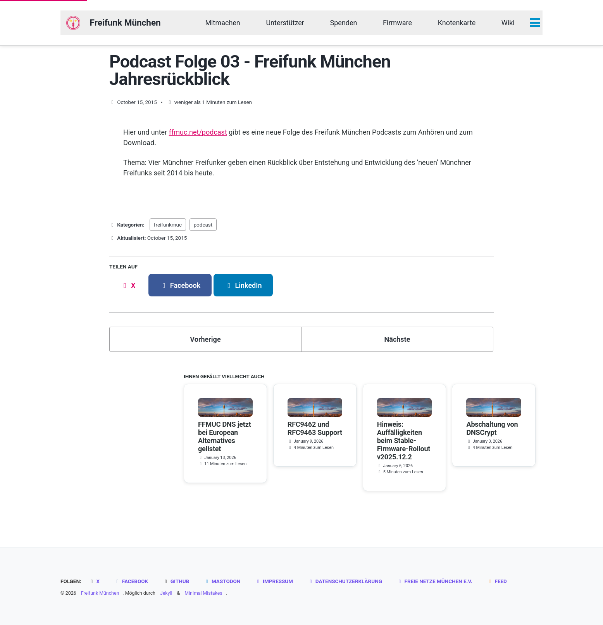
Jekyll (166, 593)
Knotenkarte (457, 23)
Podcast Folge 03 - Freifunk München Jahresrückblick (250, 70)
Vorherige (205, 339)
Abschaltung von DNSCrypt (492, 428)
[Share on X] (127, 285)
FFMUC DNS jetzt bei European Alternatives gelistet (224, 436)
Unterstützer (285, 23)
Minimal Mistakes (203, 593)
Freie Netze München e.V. (434, 581)
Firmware (397, 23)
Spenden (343, 23)
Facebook (131, 581)
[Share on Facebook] (180, 285)
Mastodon (222, 581)
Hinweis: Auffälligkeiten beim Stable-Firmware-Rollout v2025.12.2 (404, 440)
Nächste (397, 339)
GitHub (176, 581)
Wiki (508, 23)
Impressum (274, 581)
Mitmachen (222, 23)
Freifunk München (125, 22)
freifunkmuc (168, 225)
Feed (497, 581)
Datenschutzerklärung (345, 581)
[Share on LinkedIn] (243, 285)
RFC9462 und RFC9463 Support (315, 428)
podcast (203, 225)
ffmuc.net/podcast (198, 132)
